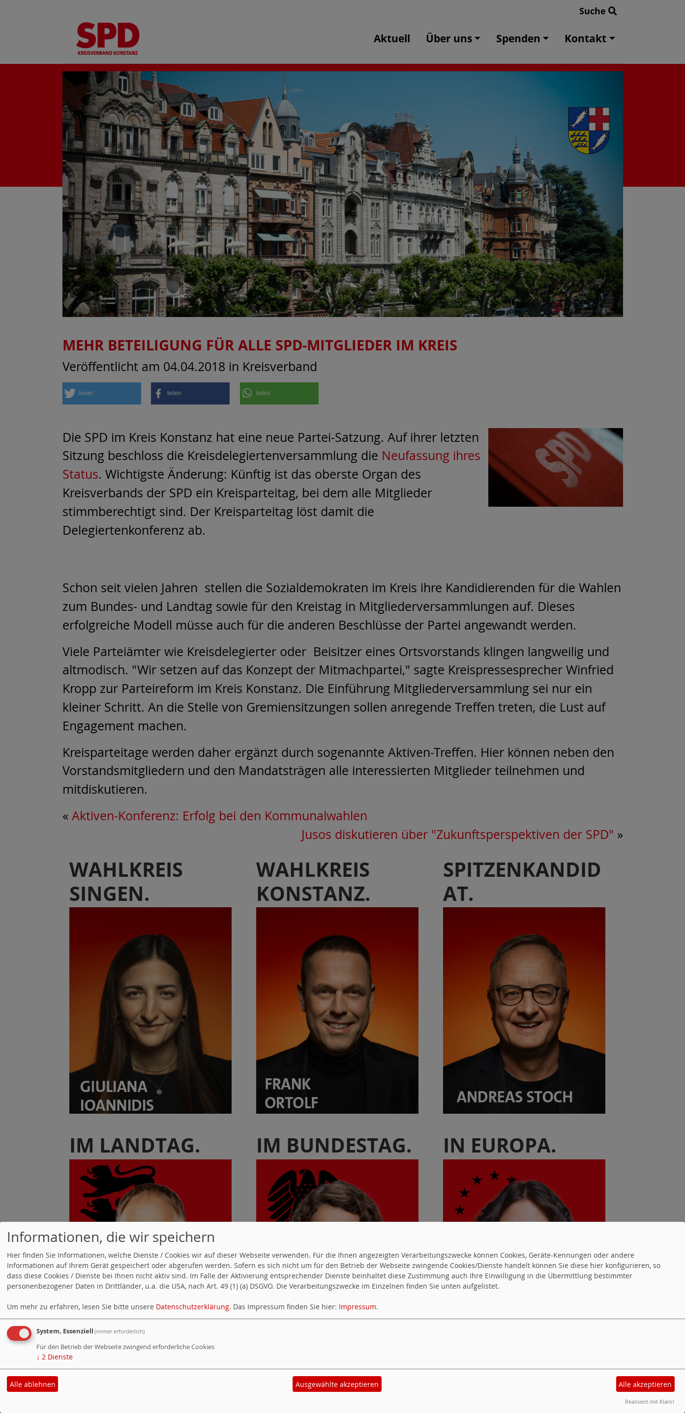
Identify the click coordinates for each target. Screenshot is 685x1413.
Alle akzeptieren (645, 1384)
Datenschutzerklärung (192, 1306)
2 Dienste (54, 1356)
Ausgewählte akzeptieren (337, 1384)
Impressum (357, 1306)
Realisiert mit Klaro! (649, 1401)
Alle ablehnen (33, 1384)
